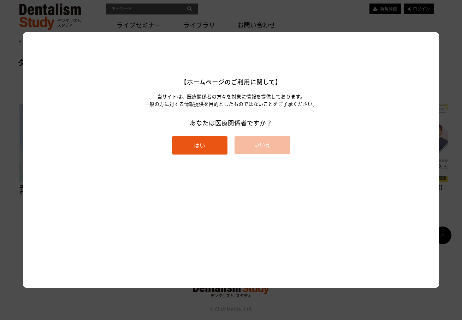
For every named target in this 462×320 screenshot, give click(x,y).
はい (199, 145)
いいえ (262, 145)
